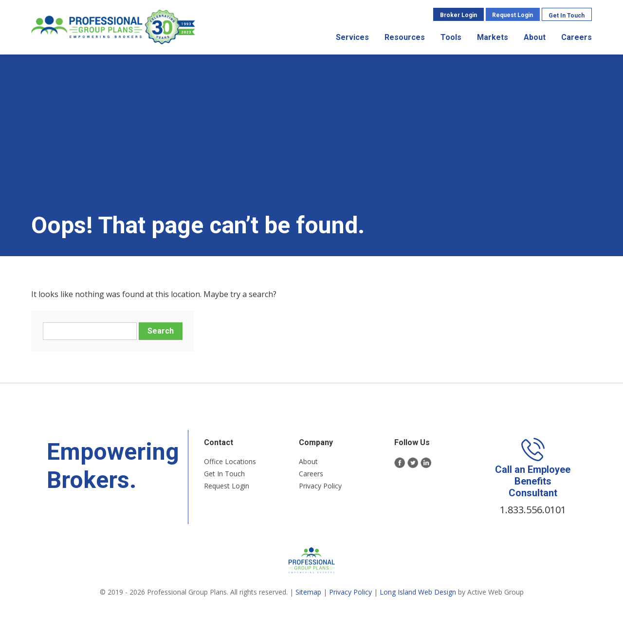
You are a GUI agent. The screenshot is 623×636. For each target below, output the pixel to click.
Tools (450, 37)
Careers (576, 37)
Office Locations (230, 461)
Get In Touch (567, 15)
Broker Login (458, 15)
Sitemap (308, 592)
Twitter (413, 462)
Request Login (512, 15)
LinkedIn (426, 462)
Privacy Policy (320, 485)
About (535, 37)
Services (352, 37)
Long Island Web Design (418, 592)
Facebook (399, 462)
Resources (405, 37)
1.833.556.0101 (533, 509)
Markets (492, 37)
